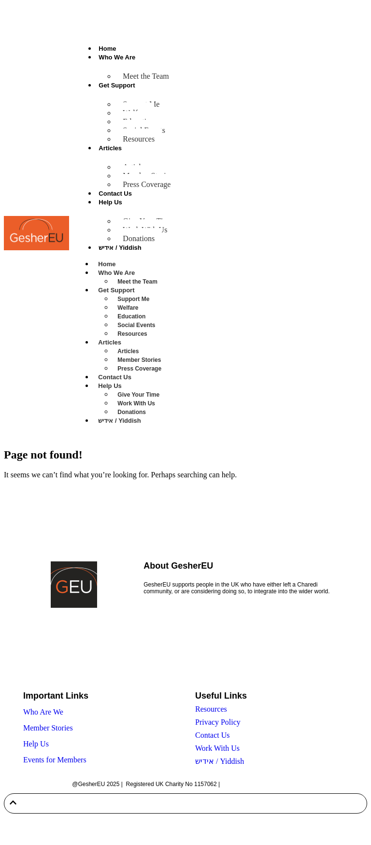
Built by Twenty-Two (273, 784)
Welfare (127, 307)
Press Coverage (147, 184)
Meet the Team (146, 76)
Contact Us (115, 193)
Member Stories (139, 360)
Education (131, 316)
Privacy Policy (218, 722)
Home (107, 48)
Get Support (117, 85)
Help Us (110, 202)
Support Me (133, 299)
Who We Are (117, 57)
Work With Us (136, 403)
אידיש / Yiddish (120, 247)
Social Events (136, 325)
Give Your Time (138, 394)
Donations (139, 238)
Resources (139, 139)
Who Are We (43, 712)
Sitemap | (234, 784)
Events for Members (54, 760)
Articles (110, 148)
